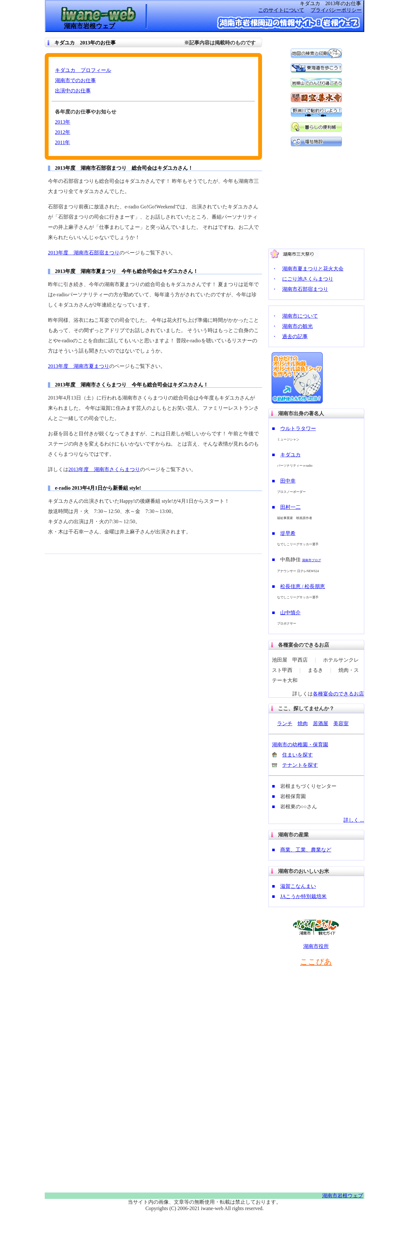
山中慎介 (290, 612)
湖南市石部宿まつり (305, 289)
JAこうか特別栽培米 (303, 896)
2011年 (62, 142)
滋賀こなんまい (298, 886)
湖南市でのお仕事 (75, 80)
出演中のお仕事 (73, 90)
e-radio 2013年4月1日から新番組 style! (98, 488)
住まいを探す (297, 754)
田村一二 (290, 507)
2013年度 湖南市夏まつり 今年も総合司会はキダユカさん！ (126, 271)
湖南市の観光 (297, 326)
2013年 (62, 122)
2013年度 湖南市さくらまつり (104, 469)
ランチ (284, 723)
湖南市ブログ (311, 560)
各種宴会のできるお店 (338, 693)
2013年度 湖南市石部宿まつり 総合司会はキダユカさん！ (124, 168)
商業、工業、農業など (305, 849)
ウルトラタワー (298, 428)
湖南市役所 (316, 946)
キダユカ (290, 454)
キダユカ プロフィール (83, 70)
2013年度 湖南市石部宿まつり (84, 252)
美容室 (341, 723)
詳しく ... (353, 820)
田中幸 (288, 481)
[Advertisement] (93, 605)
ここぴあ (316, 962)
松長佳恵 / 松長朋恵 (302, 586)
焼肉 (302, 723)
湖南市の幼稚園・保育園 (300, 744)
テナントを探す (300, 765)
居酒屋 (320, 723)
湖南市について (300, 316)
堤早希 (288, 533)
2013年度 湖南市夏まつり (78, 366)
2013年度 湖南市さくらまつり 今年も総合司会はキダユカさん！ (131, 384)
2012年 (62, 132)
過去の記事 (295, 336)
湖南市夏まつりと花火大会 (312, 268)
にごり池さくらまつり (307, 279)
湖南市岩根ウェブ (342, 1195)
